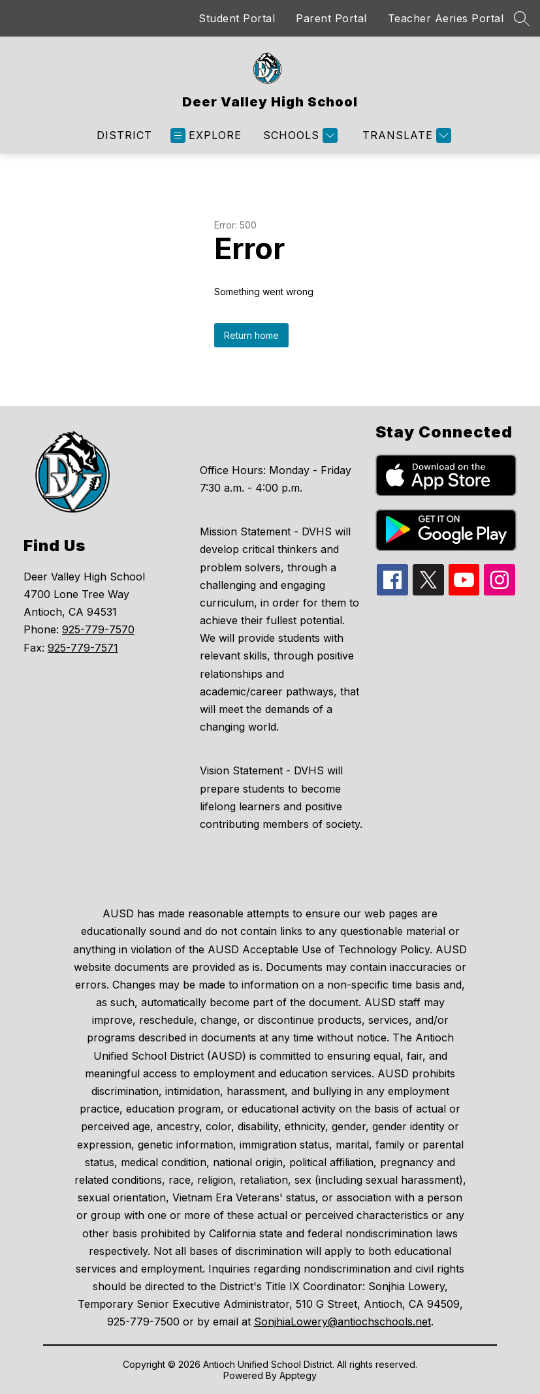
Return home (251, 335)
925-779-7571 (83, 647)
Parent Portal (331, 18)
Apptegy (298, 1375)
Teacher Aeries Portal (446, 18)
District (124, 135)
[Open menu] (206, 135)
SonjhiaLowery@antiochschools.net (342, 1321)
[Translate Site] (405, 135)
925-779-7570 (98, 629)
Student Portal (237, 18)
